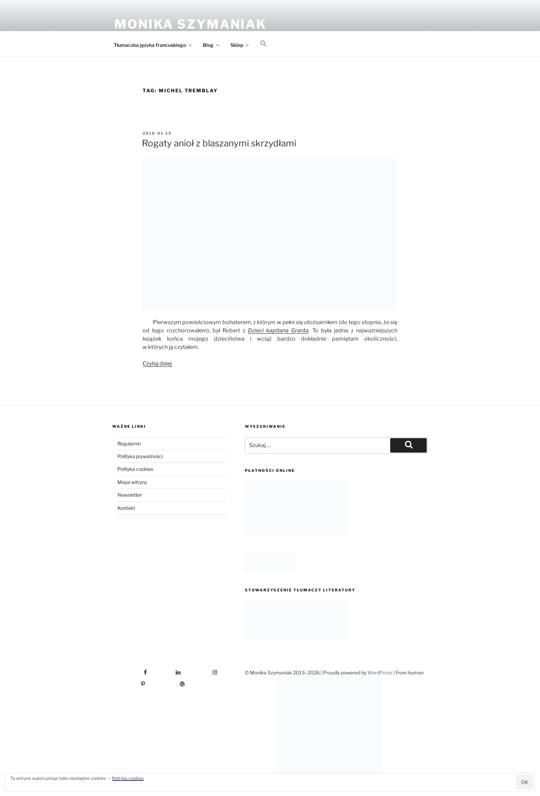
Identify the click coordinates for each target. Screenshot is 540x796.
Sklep (240, 45)
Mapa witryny (132, 482)
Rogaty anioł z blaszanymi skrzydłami (219, 143)
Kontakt (126, 508)
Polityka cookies (128, 778)
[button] (263, 43)
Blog (211, 45)
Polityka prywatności (140, 456)
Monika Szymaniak (190, 24)
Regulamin (129, 443)
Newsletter (129, 495)
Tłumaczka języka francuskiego (153, 45)
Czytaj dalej (157, 363)
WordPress (379, 672)
